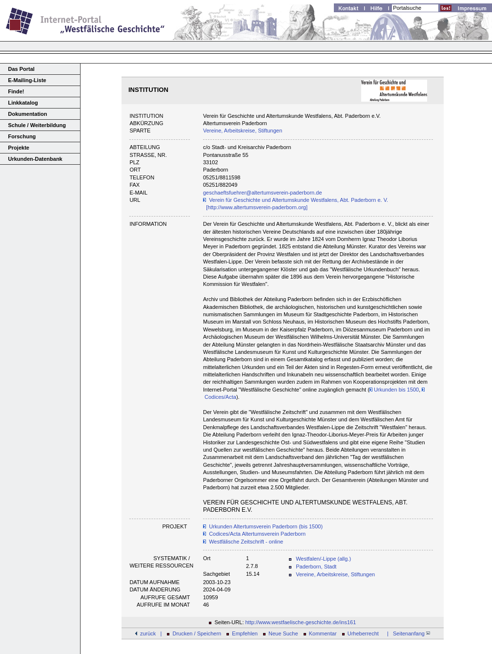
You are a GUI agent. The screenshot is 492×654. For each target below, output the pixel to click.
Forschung (22, 136)
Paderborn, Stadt (316, 566)
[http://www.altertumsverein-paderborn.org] (257, 207)
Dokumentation (27, 114)
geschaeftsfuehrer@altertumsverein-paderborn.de (262, 193)
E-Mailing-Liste (27, 80)
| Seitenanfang (407, 633)
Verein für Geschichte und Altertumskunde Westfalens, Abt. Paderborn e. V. (298, 200)
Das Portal (21, 69)
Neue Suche (283, 633)
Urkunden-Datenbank (35, 159)
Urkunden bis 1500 (394, 389)
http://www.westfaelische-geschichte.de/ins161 (301, 622)
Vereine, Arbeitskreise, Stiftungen (242, 130)
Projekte (18, 148)
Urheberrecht (363, 633)
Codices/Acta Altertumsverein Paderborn (257, 534)
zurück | (151, 633)
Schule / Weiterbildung (37, 125)
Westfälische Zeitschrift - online (246, 542)
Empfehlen (245, 633)
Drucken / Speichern (197, 633)
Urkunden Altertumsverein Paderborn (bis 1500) (266, 526)
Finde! (16, 91)
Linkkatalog (23, 103)
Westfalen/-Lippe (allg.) (323, 559)
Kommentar (323, 633)
